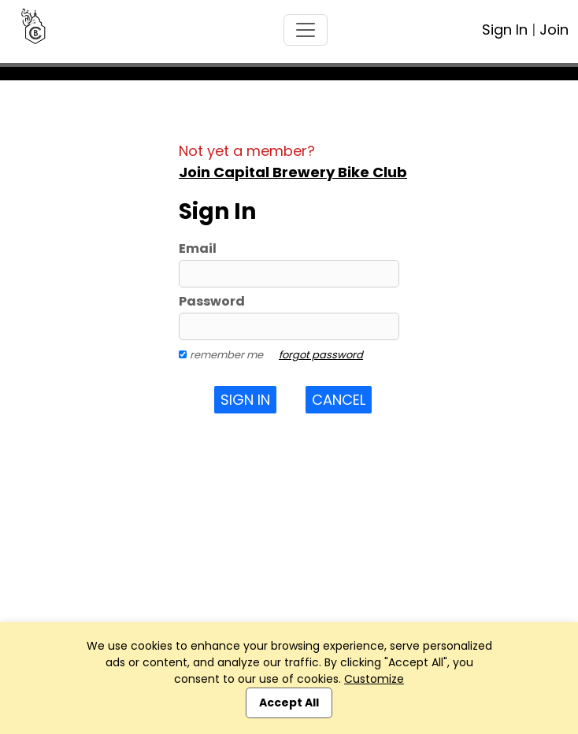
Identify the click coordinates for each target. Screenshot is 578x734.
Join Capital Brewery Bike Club (293, 172)
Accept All (289, 702)
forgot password (321, 354)
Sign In (505, 29)
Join (554, 29)
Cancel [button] (338, 400)
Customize (374, 679)
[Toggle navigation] (305, 30)
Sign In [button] (245, 400)
